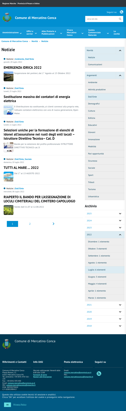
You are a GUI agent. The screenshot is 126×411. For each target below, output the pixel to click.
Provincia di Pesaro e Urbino (29, 3)
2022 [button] (89, 234)
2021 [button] (89, 304)
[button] (120, 50)
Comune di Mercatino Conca (35, 17)
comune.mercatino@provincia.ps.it (21, 383)
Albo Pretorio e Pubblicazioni (49, 32)
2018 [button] (89, 325)
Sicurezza (92, 160)
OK (7, 405)
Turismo (92, 189)
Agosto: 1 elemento (97, 262)
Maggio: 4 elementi (97, 283)
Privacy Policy (19, 404)
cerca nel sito (92, 19)
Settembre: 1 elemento (99, 255)
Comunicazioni (95, 64)
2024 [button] (89, 220)
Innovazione (94, 139)
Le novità (117, 32)
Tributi (91, 182)
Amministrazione (10, 32)
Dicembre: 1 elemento (98, 241)
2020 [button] (89, 311)
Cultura (91, 110)
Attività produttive (97, 89)
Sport (90, 175)
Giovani (91, 132)
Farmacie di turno (40, 375)
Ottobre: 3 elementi (97, 248)
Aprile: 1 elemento (97, 290)
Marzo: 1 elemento (97, 297)
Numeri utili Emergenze (42, 377)
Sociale (91, 167)
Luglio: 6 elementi (97, 269)
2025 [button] (89, 213)
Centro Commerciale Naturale (94, 32)
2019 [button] (89, 318)
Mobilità (92, 146)
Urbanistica (93, 196)
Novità (35, 41)
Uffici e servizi (29, 32)
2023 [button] (89, 227)
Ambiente (92, 82)
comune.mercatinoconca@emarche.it (20, 385)
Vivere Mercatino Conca (71, 32)
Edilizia (91, 118)
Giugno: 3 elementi (97, 276)
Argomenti (106, 75)
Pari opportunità (96, 153)
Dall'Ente (92, 96)
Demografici (94, 103)
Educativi (92, 125)
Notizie (44, 41)
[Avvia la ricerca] (120, 19)
